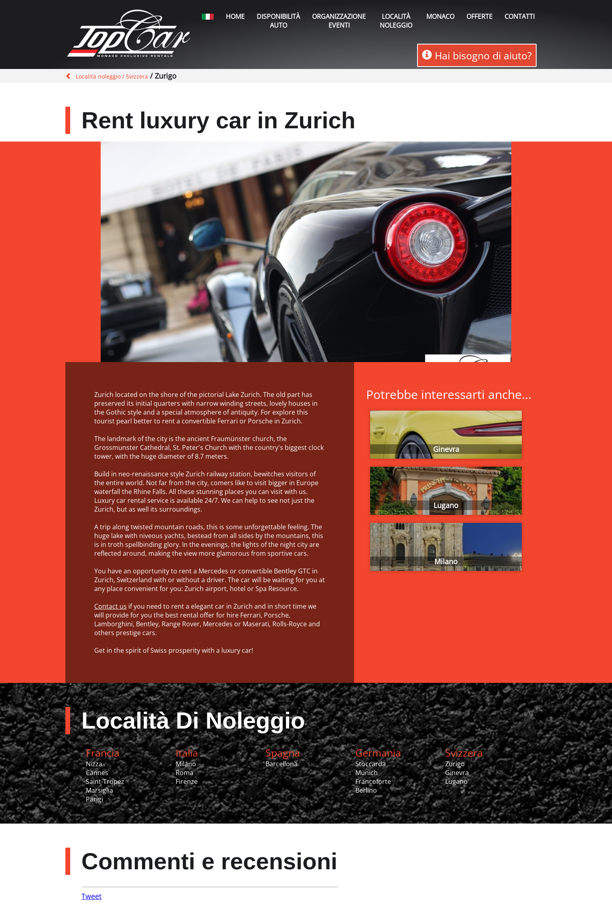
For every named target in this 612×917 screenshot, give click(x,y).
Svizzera (464, 752)
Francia (103, 752)
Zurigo (455, 763)
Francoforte (373, 781)
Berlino (366, 790)
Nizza (94, 763)
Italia (187, 752)
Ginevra (446, 449)
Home (235, 16)
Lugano (446, 505)
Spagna (282, 752)
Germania (378, 752)
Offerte (479, 16)
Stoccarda (370, 763)
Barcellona (281, 763)
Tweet (91, 896)
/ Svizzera (134, 76)
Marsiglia (99, 790)
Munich (366, 772)
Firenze (187, 781)
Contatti (520, 16)
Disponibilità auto (278, 21)
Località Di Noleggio (193, 720)
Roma (184, 772)
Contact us (110, 606)
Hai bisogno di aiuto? (477, 55)
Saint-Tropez (105, 781)
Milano (446, 561)
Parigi (94, 799)
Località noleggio (396, 21)
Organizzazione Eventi (339, 21)
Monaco (440, 16)
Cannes (97, 772)
